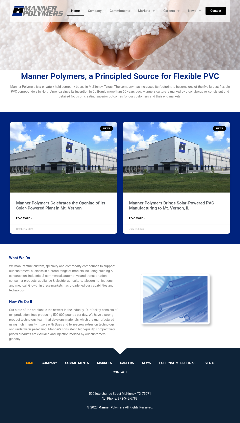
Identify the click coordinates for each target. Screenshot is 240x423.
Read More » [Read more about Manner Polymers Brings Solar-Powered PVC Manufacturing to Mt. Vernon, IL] (137, 218)
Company (95, 11)
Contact (120, 372)
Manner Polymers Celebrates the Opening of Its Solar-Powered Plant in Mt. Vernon (60, 205)
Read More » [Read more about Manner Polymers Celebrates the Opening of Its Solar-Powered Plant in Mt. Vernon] (24, 218)
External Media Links (177, 363)
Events (209, 363)
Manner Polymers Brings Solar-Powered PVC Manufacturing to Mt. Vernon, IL (171, 205)
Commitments (120, 11)
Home (75, 11)
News (194, 11)
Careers (171, 11)
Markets (146, 11)
